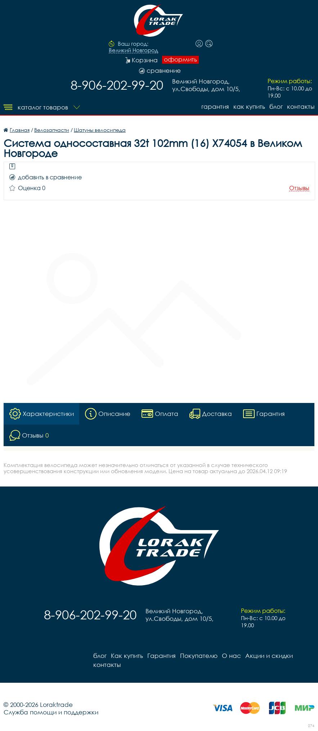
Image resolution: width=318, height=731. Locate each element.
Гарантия (215, 106)
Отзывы (299, 188)
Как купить (249, 106)
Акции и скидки (269, 655)
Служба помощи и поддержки (51, 712)
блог (276, 106)
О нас (231, 655)
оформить (180, 59)
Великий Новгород (133, 50)
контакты (300, 106)
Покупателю (199, 655)
